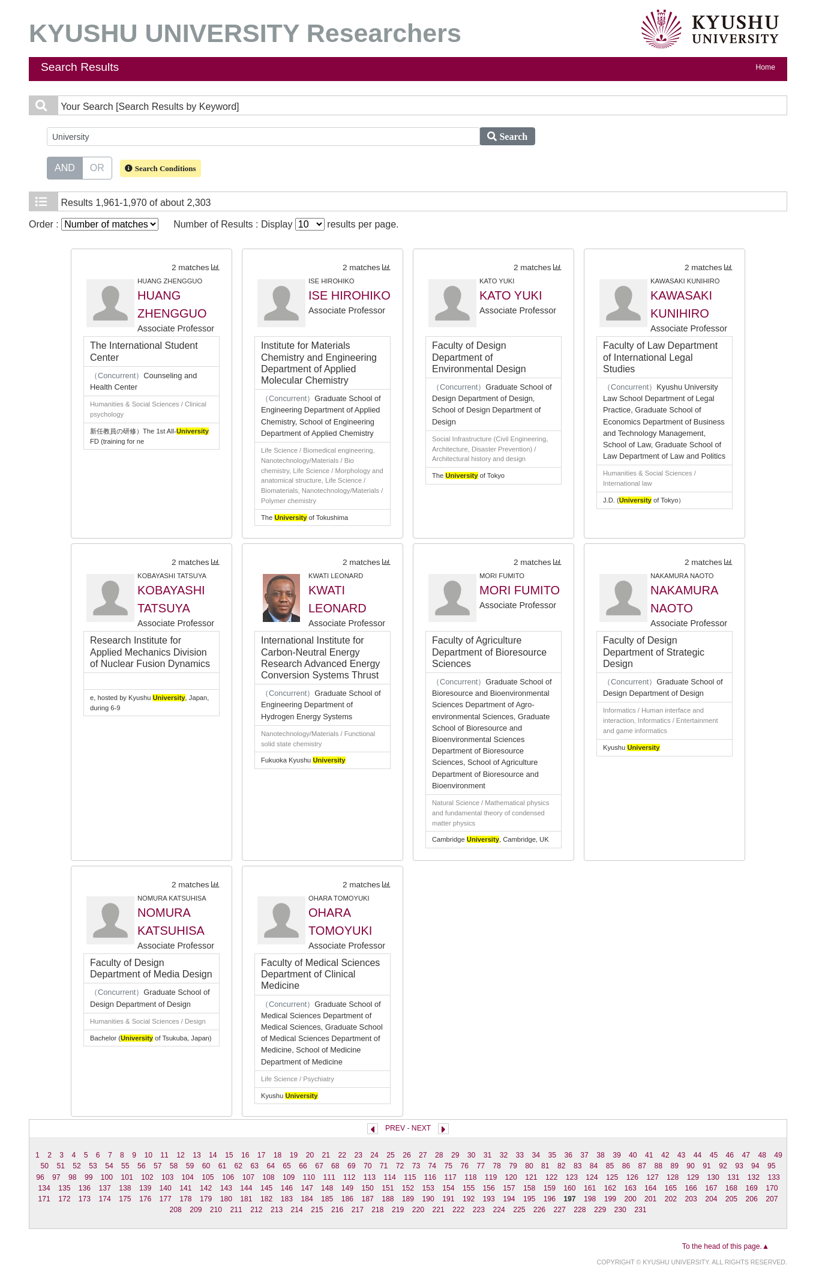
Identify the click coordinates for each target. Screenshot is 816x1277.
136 (85, 1188)
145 (266, 1188)
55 (125, 1166)
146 (287, 1188)
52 (77, 1166)
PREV (395, 1128)
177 (166, 1199)
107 (248, 1177)
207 (772, 1199)
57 (158, 1166)
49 (778, 1155)
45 (714, 1155)
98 (72, 1177)
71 (384, 1166)
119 (491, 1177)
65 (287, 1166)
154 (448, 1188)
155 (469, 1188)
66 (303, 1166)
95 (771, 1166)
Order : (93, 224)
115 (410, 1177)
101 (127, 1177)
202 (671, 1199)
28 (439, 1155)
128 (673, 1177)
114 (389, 1177)
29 (455, 1155)
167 (711, 1188)
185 (327, 1199)
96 (40, 1177)
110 (309, 1177)
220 (418, 1210)
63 (254, 1166)
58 (174, 1166)
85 (610, 1166)
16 (245, 1155)
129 (693, 1177)
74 (432, 1166)
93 (739, 1166)
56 (141, 1166)
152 (408, 1188)
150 (367, 1188)
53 (93, 1166)
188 (388, 1199)
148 (327, 1188)
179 (206, 1199)
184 (307, 1199)
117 (451, 1177)
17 (261, 1155)
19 (294, 1155)
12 (180, 1155)
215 (317, 1210)
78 (497, 1166)
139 (145, 1188)
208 (175, 1210)
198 (590, 1199)
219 (398, 1210)
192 (469, 1199)
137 (105, 1188)
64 (270, 1166)
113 (370, 1177)
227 (560, 1210)
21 (326, 1155)
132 (754, 1177)
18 (278, 1155)
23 (358, 1155)
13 (197, 1155)
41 (649, 1155)
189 (408, 1199)
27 (423, 1155)
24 (374, 1155)
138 (125, 1188)
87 (642, 1166)
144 (246, 1188)
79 (513, 1166)
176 (145, 1199)
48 (762, 1155)
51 (60, 1166)
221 (438, 1210)
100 (107, 1177)
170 (772, 1188)
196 (550, 1199)
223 (479, 1210)
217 (358, 1210)
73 (416, 1166)
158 (529, 1188)
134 (44, 1188)
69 (351, 1166)
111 (329, 1177)
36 (568, 1155)
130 (713, 1177)
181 (246, 1199)
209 (196, 1210)
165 (671, 1188)
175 (125, 1199)
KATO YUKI (510, 295)
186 (347, 1199)
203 (691, 1199)
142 (206, 1188)
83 (578, 1166)
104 (188, 1177)
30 (471, 1155)
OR (97, 167)
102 (147, 1177)
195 (529, 1199)
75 (449, 1166)
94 (755, 1166)
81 (545, 1166)
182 (266, 1199)
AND (65, 167)
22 (342, 1155)
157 (509, 1188)
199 (610, 1199)
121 (531, 1177)
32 (504, 1155)
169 (752, 1188)
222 (458, 1210)
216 (337, 1210)
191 (448, 1199)
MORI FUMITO (519, 590)
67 (319, 1166)
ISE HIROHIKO (349, 295)
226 (539, 1210)
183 (287, 1199)
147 (307, 1188)
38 (600, 1155)
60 (206, 1166)
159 (550, 1188)
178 (185, 1199)
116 (430, 1177)
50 (44, 1166)
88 (659, 1166)
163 (630, 1188)
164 (650, 1188)
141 (185, 1188)
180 (226, 1199)
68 (335, 1166)
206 (752, 1199)
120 (511, 1177)
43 (681, 1155)
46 (730, 1155)
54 (109, 1166)
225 (519, 1210)
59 (190, 1166)
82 (561, 1166)
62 (239, 1166)
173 (85, 1199)
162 (610, 1188)
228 (580, 1210)
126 (632, 1177)
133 (774, 1177)
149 (347, 1188)
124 (592, 1177)
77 (480, 1166)
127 (652, 1177)
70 (368, 1166)
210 (216, 1210)
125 (612, 1177)
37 (584, 1155)
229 (600, 1210)
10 (148, 1155)
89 (674, 1166)
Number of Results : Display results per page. (285, 224)
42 (665, 1155)
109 (289, 1177)
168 (731, 1188)
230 (620, 1210)
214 (297, 1210)
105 (208, 1177)
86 (626, 1166)
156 (489, 1188)
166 (691, 1188)
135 (64, 1188)
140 (166, 1188)
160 (569, 1188)
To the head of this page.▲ (725, 1246)
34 (536, 1155)
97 (56, 1177)
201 (650, 1199)
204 (711, 1199)
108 (268, 1177)
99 (89, 1177)
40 (633, 1155)
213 (277, 1210)
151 (388, 1188)
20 (310, 1155)
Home (765, 67)
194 (509, 1199)
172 (64, 1199)
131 (733, 1177)
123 (572, 1177)
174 (105, 1199)
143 (226, 1188)
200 (630, 1199)
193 (489, 1199)
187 (367, 1199)
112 (349, 1177)
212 (256, 1210)
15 (229, 1155)
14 (213, 1155)
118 (470, 1177)
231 (640, 1210)
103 (167, 1177)
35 (552, 1155)
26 (407, 1155)
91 (707, 1166)
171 (44, 1199)
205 (731, 1199)
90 (690, 1166)
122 (551, 1177)
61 (222, 1166)
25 (390, 1155)
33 (520, 1155)
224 (499, 1210)
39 (617, 1155)
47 (746, 1155)
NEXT (421, 1128)
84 (594, 1166)
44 (698, 1155)
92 (723, 1166)
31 (488, 1155)
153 (428, 1188)
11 (164, 1155)
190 (428, 1199)
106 (228, 1177)
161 (590, 1188)
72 (400, 1166)
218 (377, 1210)
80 (529, 1166)
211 (236, 1210)
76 (464, 1166)
